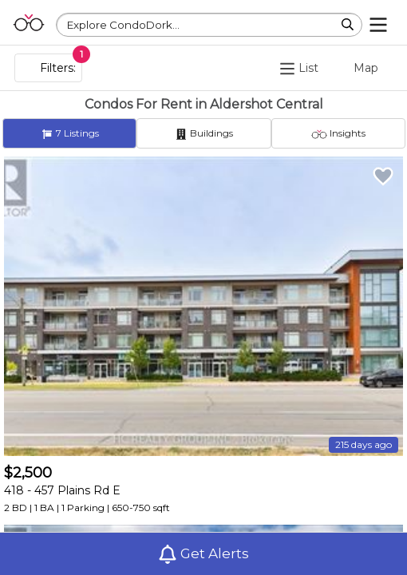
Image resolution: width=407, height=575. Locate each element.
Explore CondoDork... (123, 24)
